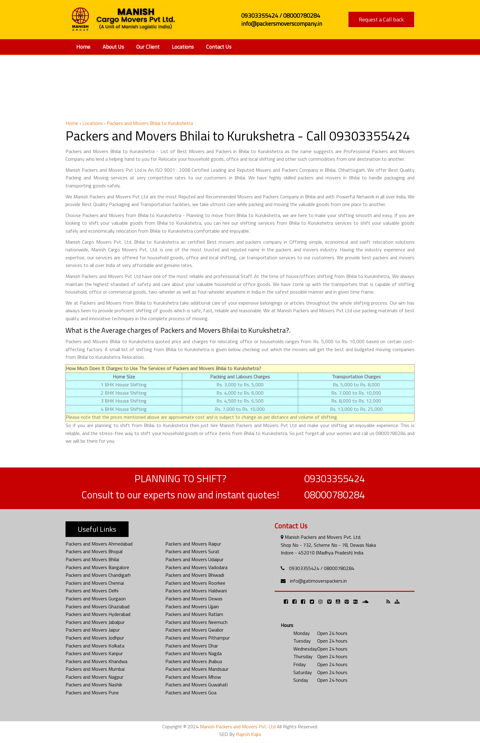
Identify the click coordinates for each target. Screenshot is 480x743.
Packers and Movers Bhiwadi (194, 575)
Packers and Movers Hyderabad (98, 614)
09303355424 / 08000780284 (321, 568)
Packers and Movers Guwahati (196, 684)
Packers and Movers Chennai (95, 583)
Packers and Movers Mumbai (95, 669)
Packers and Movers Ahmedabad (99, 543)
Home (83, 47)
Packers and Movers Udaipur (194, 559)
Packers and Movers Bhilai (92, 559)
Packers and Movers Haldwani (196, 590)
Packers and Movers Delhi (92, 590)
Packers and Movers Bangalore (97, 567)
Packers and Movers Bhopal (94, 551)
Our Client (147, 47)
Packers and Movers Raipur (193, 543)
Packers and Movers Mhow (193, 677)
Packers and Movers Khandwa (96, 661)
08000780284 (334, 494)
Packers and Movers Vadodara (196, 567)
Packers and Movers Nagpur (94, 677)
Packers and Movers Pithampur (197, 637)
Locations (183, 47)
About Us (113, 47)
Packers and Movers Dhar (191, 645)
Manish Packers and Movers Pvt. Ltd (238, 726)
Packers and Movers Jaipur (93, 629)
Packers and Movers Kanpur (94, 653)
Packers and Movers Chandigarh (98, 575)
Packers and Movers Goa (190, 692)
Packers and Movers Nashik (94, 684)
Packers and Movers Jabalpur (95, 622)
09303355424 (334, 478)
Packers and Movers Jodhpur (95, 637)
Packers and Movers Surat (192, 551)
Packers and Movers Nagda (193, 653)
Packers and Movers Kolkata (95, 645)
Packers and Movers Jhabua (193, 661)
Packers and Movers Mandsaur (196, 669)
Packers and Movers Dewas (194, 598)
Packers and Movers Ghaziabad (97, 606)
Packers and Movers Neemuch (196, 622)
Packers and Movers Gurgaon (96, 598)
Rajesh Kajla (248, 734)
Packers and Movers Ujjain (192, 606)
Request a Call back (381, 19)
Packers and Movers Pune (92, 692)
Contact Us (218, 47)
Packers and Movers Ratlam (194, 614)
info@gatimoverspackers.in (318, 580)
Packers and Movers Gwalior (194, 629)
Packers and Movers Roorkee (195, 583)
